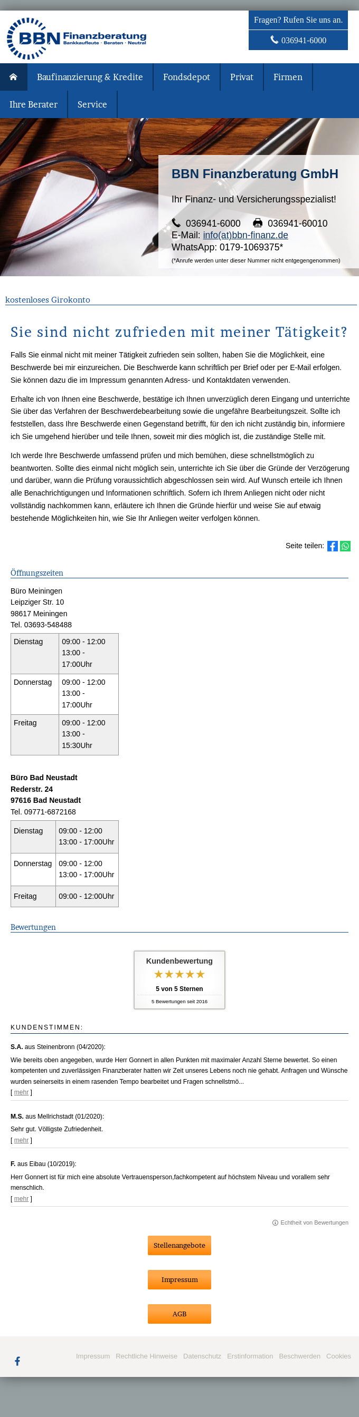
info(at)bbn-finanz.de (245, 235)
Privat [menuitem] (241, 77)
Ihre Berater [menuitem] (34, 104)
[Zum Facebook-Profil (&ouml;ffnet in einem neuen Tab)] (17, 1361)
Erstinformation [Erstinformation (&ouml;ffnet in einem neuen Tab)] (250, 1356)
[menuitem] (13, 77)
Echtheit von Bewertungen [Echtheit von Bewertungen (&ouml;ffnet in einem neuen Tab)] (314, 1222)
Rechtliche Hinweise (146, 1356)
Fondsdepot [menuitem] (186, 77)
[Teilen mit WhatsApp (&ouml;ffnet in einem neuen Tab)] (345, 546)
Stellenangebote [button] (179, 1245)
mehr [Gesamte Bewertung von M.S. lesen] (21, 1140)
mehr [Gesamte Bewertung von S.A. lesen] (21, 1092)
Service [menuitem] (92, 104)
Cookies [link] (338, 1356)
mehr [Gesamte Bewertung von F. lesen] (21, 1198)
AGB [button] (179, 1313)
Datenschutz (202, 1356)
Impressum (93, 1356)
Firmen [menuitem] (288, 77)
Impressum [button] (180, 1279)
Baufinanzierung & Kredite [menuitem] (90, 77)
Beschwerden (299, 1356)
